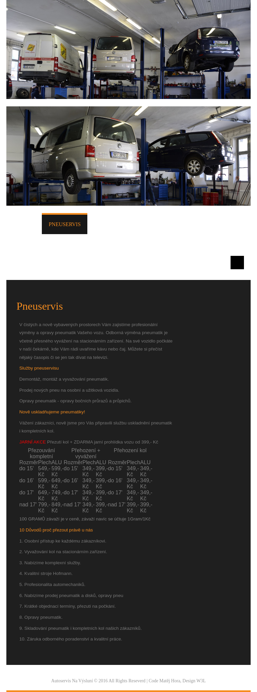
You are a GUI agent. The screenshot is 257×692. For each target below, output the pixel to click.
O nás (216, 222)
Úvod (27, 222)
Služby (104, 222)
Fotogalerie (176, 222)
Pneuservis (65, 224)
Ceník (136, 222)
